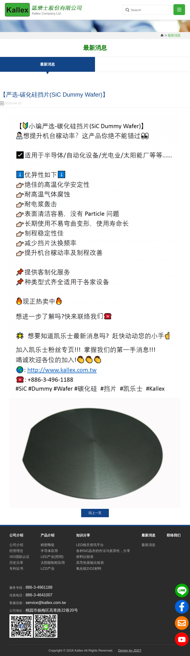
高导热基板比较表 (90, 563)
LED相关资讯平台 (90, 545)
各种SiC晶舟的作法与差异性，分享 (103, 551)
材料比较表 (85, 557)
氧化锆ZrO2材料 (88, 568)
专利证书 (16, 568)
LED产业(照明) (52, 557)
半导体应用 (49, 551)
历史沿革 (16, 563)
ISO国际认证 (19, 557)
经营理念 (16, 551)
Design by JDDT (130, 650)
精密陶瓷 (47, 545)
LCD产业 (47, 568)
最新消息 (47, 64)
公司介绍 (16, 545)
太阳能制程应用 (53, 563)
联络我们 (174, 535)
